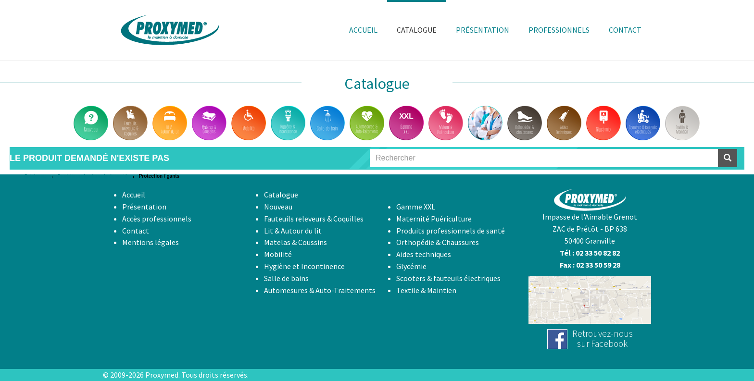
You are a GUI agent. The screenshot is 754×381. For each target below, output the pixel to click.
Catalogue (35, 176)
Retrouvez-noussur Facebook (602, 338)
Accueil (133, 194)
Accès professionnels (156, 218)
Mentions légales (150, 242)
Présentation (144, 206)
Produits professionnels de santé (92, 176)
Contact (135, 230)
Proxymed (161, 375)
